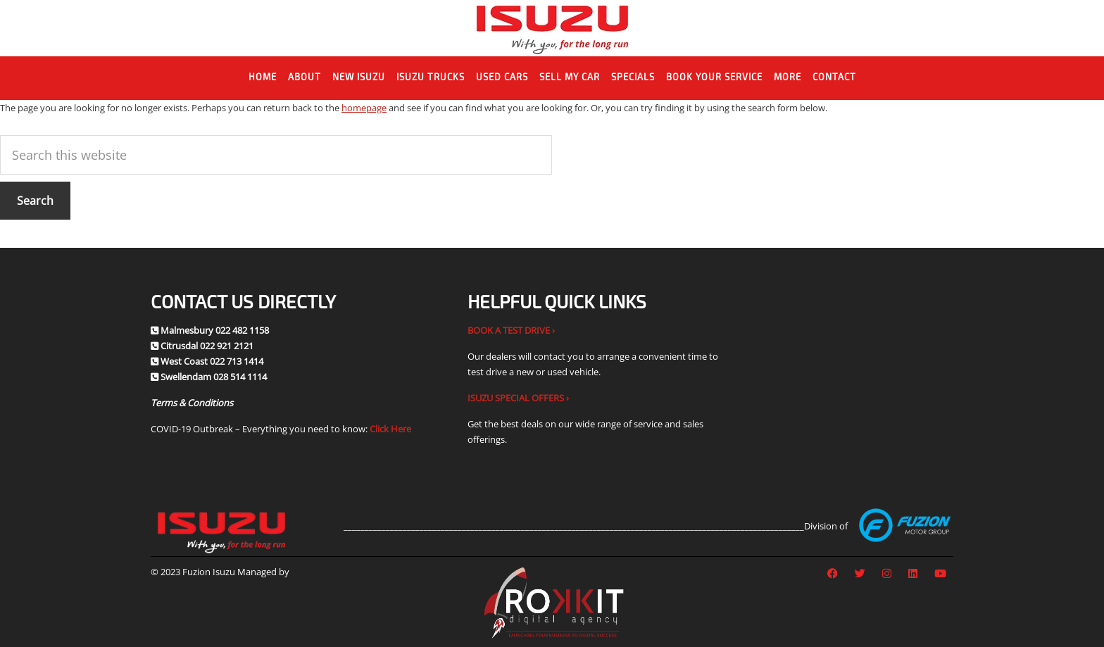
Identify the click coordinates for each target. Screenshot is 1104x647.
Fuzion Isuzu (552, 28)
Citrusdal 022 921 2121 (207, 345)
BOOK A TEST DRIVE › (511, 330)
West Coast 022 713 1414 (212, 361)
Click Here (390, 428)
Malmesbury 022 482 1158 (215, 330)
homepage (364, 107)
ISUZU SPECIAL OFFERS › (518, 397)
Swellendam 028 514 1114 (214, 376)
